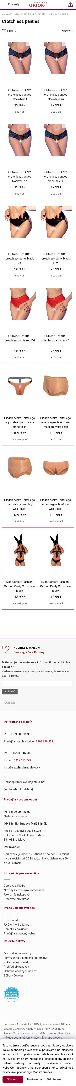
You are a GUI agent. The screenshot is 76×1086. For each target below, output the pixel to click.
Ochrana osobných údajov (20, 971)
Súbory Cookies (14, 975)
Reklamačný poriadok (17, 962)
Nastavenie (34, 1079)
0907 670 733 (44, 741)
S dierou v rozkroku (58, 14)
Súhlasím (13, 1079)
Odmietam (54, 1079)
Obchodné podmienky (17, 953)
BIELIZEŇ (7, 14)
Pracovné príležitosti (16, 899)
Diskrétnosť (11, 920)
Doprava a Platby (14, 885)
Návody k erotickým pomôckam (24, 890)
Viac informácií (42, 1072)
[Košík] (72, 6)
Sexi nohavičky (38, 14)
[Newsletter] (37, 684)
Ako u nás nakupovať (17, 894)
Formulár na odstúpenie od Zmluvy (25, 958)
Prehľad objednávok (16, 966)
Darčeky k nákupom (16, 929)
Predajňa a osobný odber (19, 933)
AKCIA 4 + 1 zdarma (17, 924)
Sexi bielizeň (21, 14)
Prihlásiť (10, 691)
